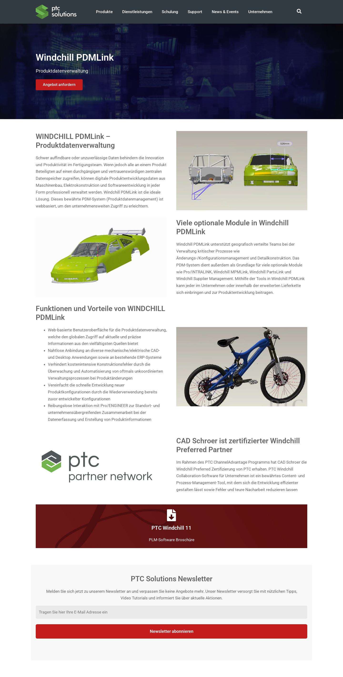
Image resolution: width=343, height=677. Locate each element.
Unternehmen (260, 11)
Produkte (104, 11)
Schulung (170, 11)
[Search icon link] (299, 12)
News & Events (225, 11)
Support (195, 11)
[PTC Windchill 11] (171, 515)
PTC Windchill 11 (171, 528)
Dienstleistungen (137, 11)
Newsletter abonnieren (171, 631)
